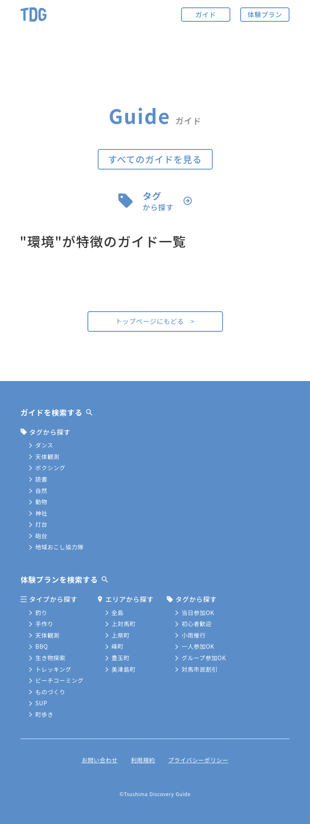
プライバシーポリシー (198, 760)
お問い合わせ (100, 760)
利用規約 (143, 760)
